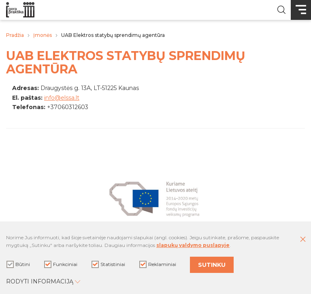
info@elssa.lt (61, 97)
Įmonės (42, 35)
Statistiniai (108, 264)
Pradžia (15, 35)
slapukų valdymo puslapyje (193, 245)
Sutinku (212, 264)
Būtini (18, 264)
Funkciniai (60, 264)
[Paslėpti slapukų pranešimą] (303, 240)
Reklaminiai (157, 264)
